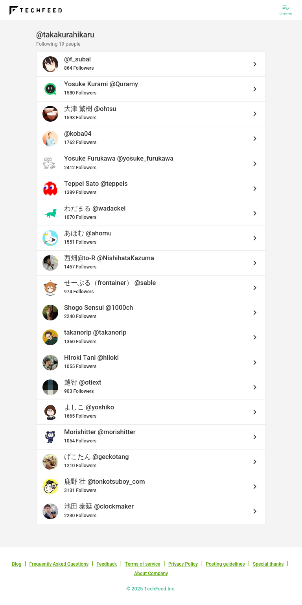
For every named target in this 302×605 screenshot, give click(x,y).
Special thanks (268, 564)
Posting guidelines (225, 564)
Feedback (106, 564)
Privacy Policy (183, 564)
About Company (151, 573)
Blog (16, 564)
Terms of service (142, 564)
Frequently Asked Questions (59, 564)
